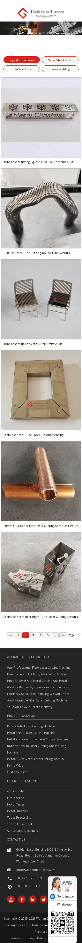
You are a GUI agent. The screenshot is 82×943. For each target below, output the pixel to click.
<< (10, 635)
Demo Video (15, 765)
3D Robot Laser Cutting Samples (21, 69)
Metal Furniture (18, 811)
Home (33, 39)
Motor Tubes (16, 804)
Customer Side (17, 772)
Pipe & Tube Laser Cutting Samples (21, 60)
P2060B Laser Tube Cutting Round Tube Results (36, 253)
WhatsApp (64, 905)
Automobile (15, 791)
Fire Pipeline (15, 798)
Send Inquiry (66, 896)
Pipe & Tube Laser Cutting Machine (31, 726)
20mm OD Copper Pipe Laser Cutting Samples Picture (40, 526)
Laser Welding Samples (60, 69)
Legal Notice (37, 938)
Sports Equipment (19, 824)
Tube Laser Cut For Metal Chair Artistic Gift (32, 344)
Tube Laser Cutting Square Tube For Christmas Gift (38, 162)
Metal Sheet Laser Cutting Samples (60, 60)
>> (63, 635)
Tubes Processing (19, 817)
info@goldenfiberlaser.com (35, 870)
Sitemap (16, 938)
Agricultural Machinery (22, 830)
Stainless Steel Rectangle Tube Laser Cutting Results (40, 617)
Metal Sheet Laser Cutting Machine (31, 733)
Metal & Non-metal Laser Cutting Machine (36, 759)
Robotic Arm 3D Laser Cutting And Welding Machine (36, 749)
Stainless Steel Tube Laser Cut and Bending (33, 435)
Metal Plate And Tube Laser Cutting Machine (37, 739)
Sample (49, 39)
